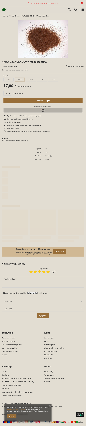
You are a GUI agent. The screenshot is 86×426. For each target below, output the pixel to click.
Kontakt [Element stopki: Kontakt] (4, 355)
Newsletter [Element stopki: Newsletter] (48, 358)
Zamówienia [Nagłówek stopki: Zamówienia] (7, 333)
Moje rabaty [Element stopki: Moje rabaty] (48, 355)
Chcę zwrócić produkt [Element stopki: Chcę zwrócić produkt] (9, 348)
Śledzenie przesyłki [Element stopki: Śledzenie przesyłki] (8, 341)
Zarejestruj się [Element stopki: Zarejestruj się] (49, 338)
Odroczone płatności (13, 131)
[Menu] (82, 9)
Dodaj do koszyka (43, 101)
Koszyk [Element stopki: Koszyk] (46, 341)
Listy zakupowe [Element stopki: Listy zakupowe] (49, 345)
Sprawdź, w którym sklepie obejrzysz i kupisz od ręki (24, 125)
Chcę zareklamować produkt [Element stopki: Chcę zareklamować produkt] (12, 345)
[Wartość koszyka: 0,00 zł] (75, 9)
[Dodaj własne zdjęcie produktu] (42, 293)
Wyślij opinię (43, 316)
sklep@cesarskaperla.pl (22, 403)
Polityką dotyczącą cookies (16, 409)
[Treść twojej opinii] (43, 282)
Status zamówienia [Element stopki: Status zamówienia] (8, 338)
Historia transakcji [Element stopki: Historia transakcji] (50, 351)
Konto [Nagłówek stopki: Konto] (47, 333)
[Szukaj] (69, 9)
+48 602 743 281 (8, 403)
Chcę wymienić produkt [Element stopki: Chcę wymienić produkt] (10, 351)
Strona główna (14, 16)
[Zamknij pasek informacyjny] (82, 3)
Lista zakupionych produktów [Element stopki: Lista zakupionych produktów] (54, 348)
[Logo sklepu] (4, 9)
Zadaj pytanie (59, 251)
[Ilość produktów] (7, 93)
